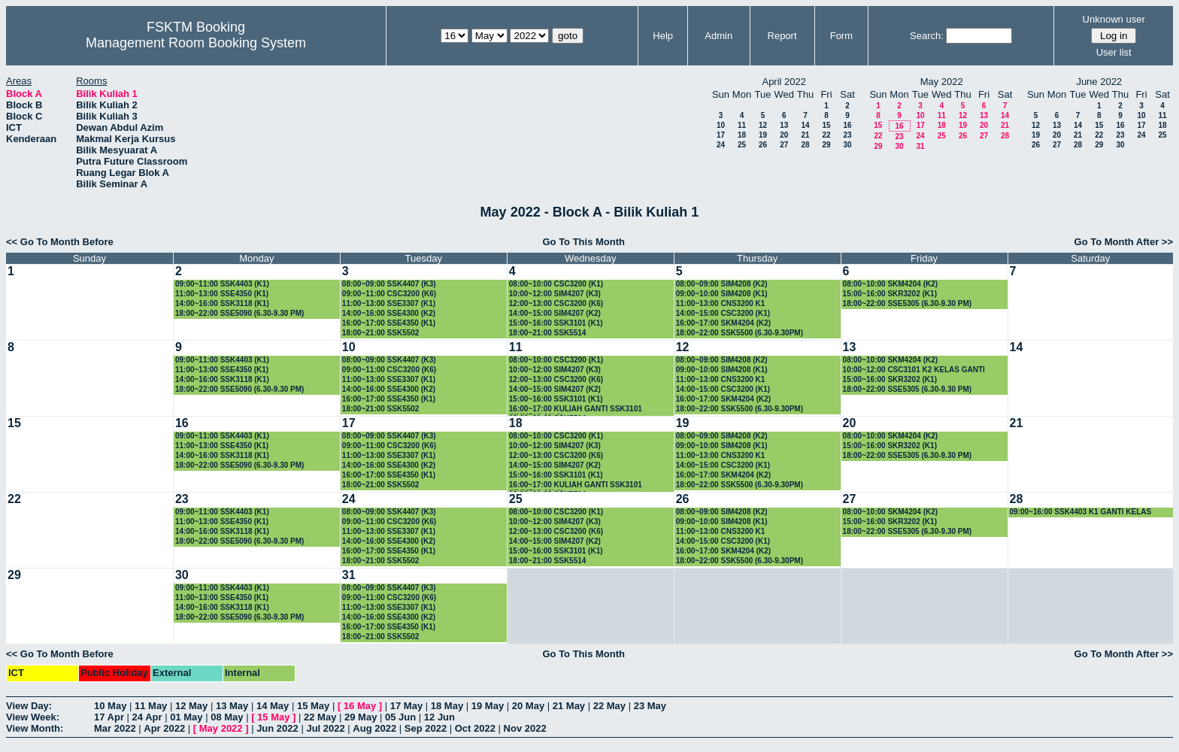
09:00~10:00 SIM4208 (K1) (722, 294)
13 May (232, 705)
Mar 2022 (115, 728)
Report (782, 35)
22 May (609, 705)
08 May (227, 717)
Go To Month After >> (1123, 241)
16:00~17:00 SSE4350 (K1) (388, 323)
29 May (360, 717)
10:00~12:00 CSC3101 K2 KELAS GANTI (914, 369)
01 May (186, 717)
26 (763, 145)
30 (847, 145)
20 (784, 135)
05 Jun (400, 717)
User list (1114, 52)
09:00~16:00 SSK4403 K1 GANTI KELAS (1081, 512)
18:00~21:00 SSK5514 (547, 333)
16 (847, 125)
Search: (927, 35)
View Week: (32, 717)
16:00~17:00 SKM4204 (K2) (723, 323)
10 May (110, 705)
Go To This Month (583, 241)
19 (763, 135)
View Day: (29, 705)
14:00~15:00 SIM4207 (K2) (555, 313)
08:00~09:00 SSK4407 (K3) (389, 284)
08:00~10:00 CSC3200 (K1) (556, 284)
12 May (191, 705)
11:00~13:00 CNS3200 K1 (720, 303)
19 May (487, 705)
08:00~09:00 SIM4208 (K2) (722, 284)
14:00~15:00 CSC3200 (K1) (723, 313)
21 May (569, 705)
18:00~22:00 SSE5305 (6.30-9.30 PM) (907, 303)
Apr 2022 (164, 728)
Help (663, 35)
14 (805, 125)
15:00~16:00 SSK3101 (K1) (556, 323)
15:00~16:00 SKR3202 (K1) (890, 294)
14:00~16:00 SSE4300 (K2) (388, 313)
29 (826, 145)
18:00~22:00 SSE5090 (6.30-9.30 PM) (240, 313)
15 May (313, 705)
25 (742, 145)
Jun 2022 (277, 728)
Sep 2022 (426, 728)
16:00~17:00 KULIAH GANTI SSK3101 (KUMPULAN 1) (575, 409)
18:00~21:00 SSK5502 (381, 333)
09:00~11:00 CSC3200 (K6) (389, 294)
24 (721, 145)
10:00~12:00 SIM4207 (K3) (555, 294)
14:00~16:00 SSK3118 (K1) (222, 303)
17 (721, 135)
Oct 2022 (475, 728)
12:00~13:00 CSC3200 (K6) (556, 303)
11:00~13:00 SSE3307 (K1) (388, 303)
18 (742, 135)
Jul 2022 (325, 728)
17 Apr (109, 717)
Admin (718, 35)
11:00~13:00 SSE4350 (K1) (221, 294)
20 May (528, 705)
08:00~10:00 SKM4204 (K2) (890, 284)
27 (784, 145)
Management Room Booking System (196, 42)
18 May (447, 705)
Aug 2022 (374, 728)
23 (847, 135)
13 (784, 125)
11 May (151, 705)
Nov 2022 (525, 728)
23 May (650, 705)
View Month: (34, 728)
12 (763, 125)
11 (742, 125)
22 (826, 135)
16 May (360, 705)
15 (826, 125)
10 (721, 125)
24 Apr (147, 717)
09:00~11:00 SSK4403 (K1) (222, 284)
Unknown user (1114, 19)
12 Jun (439, 717)
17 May (406, 705)
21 (805, 135)
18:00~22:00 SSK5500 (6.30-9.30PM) (739, 333)
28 (805, 145)
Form (841, 35)
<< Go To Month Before (60, 241)
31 (920, 146)
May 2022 (221, 728)
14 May (272, 705)
